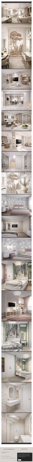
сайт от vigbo (16, 460)
